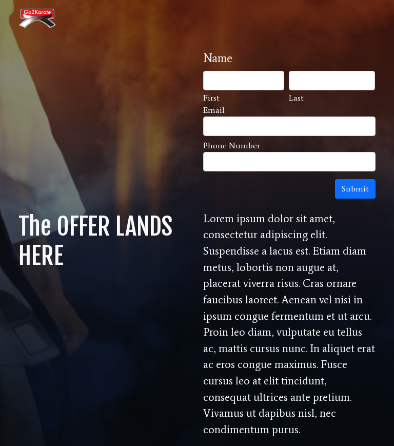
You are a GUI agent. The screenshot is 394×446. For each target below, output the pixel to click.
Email (214, 110)
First (211, 98)
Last (296, 98)
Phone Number (231, 145)
